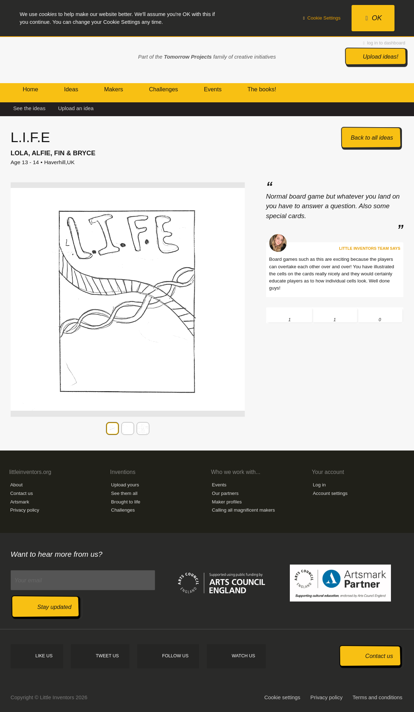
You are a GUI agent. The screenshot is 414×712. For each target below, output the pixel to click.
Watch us (243, 655)
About (16, 484)
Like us (44, 655)
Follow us (175, 655)
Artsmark (19, 502)
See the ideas (29, 108)
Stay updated (54, 607)
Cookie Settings (322, 18)
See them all (124, 493)
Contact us (21, 493)
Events (219, 484)
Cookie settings (282, 697)
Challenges (123, 510)
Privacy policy (24, 510)
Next (238, 428)
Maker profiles (227, 502)
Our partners (225, 493)
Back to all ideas (372, 137)
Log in (319, 484)
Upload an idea (76, 108)
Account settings (330, 493)
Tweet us (107, 655)
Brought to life (125, 502)
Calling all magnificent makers (243, 510)
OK (373, 18)
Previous (17, 428)
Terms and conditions (377, 697)
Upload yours (125, 484)
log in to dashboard (384, 43)
